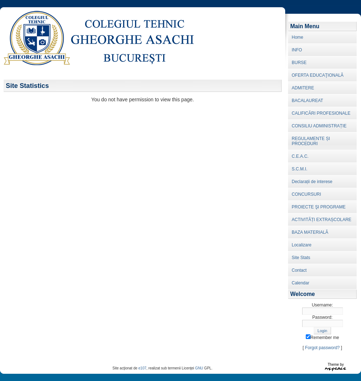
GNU (199, 368)
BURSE (299, 62)
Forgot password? (322, 347)
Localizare (302, 244)
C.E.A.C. (300, 156)
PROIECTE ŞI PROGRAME (318, 206)
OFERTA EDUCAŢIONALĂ (318, 75)
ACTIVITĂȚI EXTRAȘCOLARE (321, 219)
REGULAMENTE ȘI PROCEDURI (311, 141)
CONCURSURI (306, 194)
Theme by (336, 365)
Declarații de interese (312, 181)
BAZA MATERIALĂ (310, 232)
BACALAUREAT (307, 100)
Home (297, 37)
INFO (297, 49)
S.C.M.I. (299, 169)
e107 (142, 368)
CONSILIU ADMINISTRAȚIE (319, 125)
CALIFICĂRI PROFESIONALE (321, 113)
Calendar (300, 282)
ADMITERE (303, 87)
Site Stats (301, 257)
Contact (299, 270)
